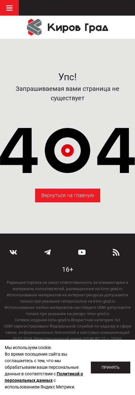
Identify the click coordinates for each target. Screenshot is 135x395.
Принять (110, 367)
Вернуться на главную (67, 195)
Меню (9, 8)
